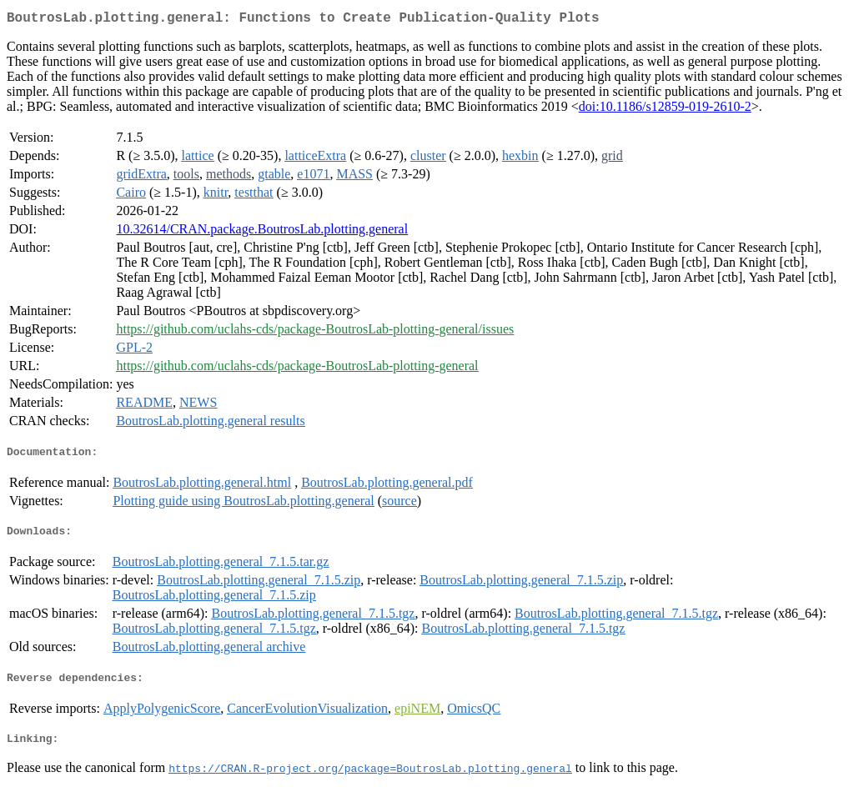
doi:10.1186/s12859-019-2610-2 (665, 110)
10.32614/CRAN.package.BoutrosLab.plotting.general (262, 232)
